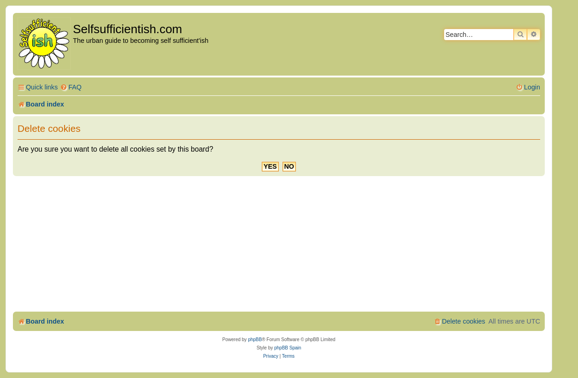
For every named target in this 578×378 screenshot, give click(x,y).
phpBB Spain (287, 347)
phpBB (255, 339)
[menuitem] (71, 87)
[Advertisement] (279, 245)
